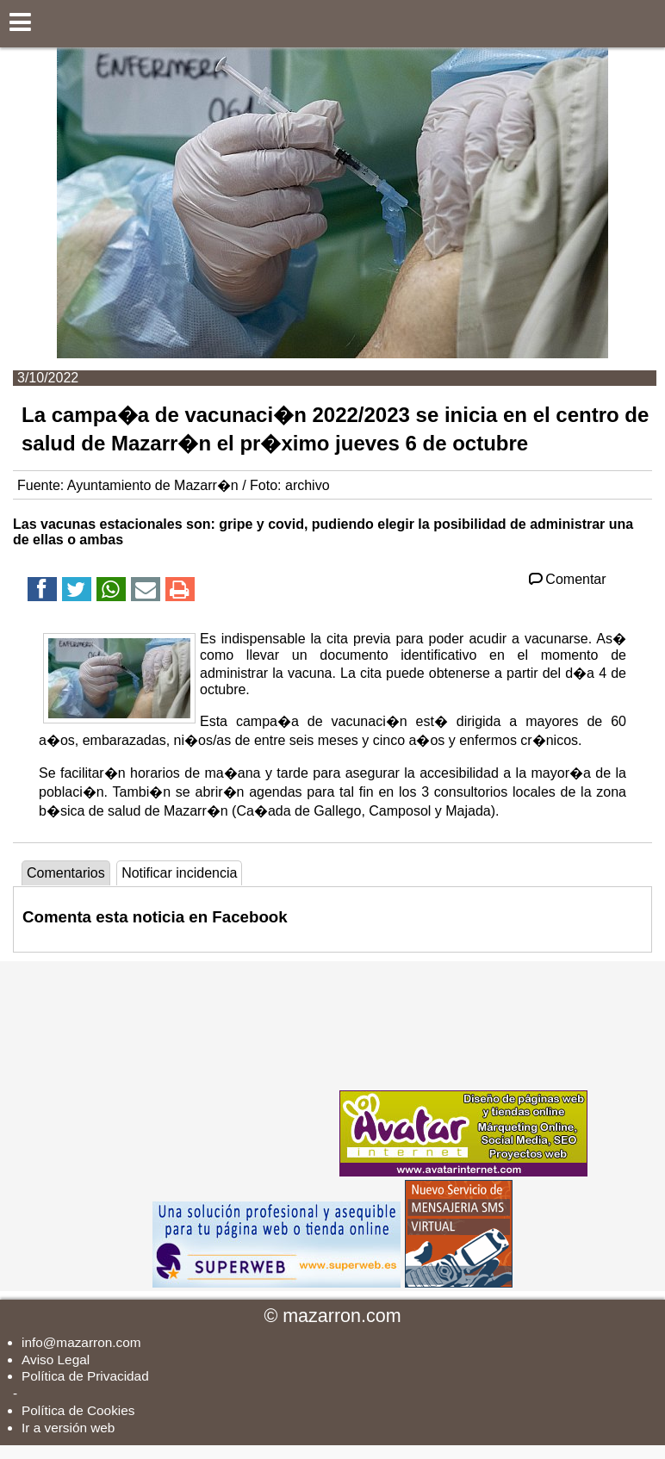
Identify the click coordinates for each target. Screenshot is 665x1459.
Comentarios (66, 873)
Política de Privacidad (85, 1376)
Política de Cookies (78, 1410)
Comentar (566, 579)
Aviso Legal (56, 1359)
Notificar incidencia (179, 873)
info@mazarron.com (81, 1342)
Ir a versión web (68, 1427)
